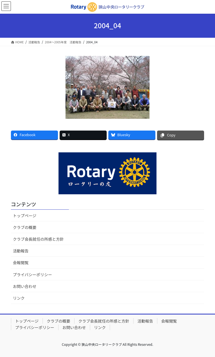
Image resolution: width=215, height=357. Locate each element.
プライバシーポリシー (32, 274)
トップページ (24, 215)
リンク (19, 298)
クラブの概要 (24, 227)
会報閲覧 (21, 262)
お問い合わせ (24, 286)
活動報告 (21, 251)
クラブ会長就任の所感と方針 (38, 239)
